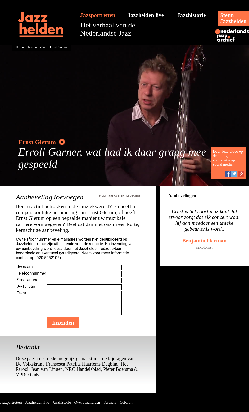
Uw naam (25, 266)
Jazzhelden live (146, 15)
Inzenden (63, 323)
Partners (110, 402)
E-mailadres (27, 280)
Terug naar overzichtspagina (118, 195)
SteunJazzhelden (233, 18)
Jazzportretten (97, 15)
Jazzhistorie (191, 15)
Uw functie (26, 286)
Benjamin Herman (204, 241)
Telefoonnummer (31, 273)
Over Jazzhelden (87, 402)
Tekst (21, 293)
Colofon (126, 402)
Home (20, 47)
